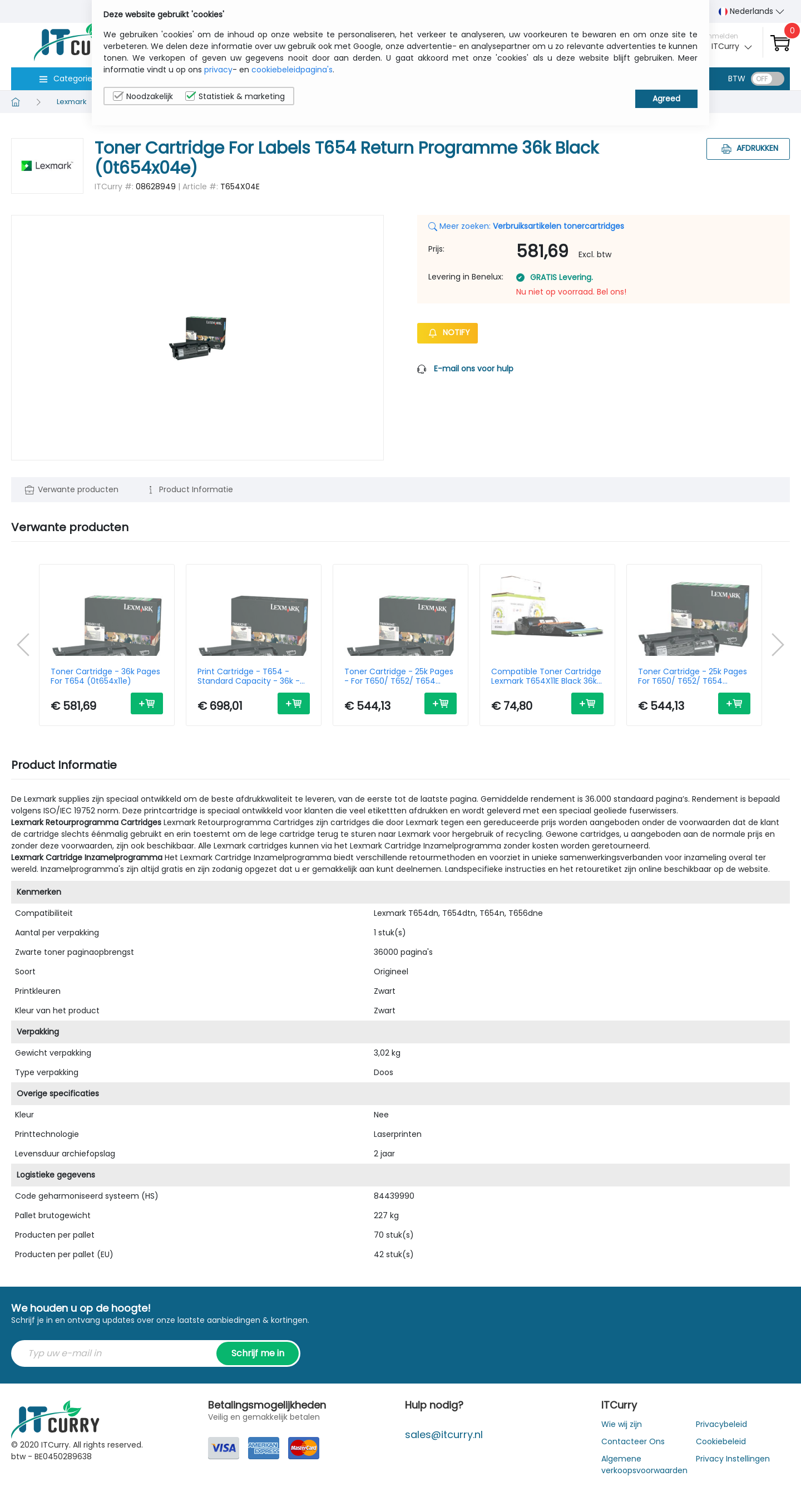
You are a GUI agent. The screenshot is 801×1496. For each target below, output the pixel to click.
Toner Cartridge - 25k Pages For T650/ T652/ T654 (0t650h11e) (692, 676)
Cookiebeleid (721, 1441)
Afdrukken (748, 148)
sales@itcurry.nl (444, 1434)
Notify (447, 332)
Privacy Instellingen (733, 1458)
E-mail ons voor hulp (473, 368)
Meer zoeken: (526, 226)
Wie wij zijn (621, 1424)
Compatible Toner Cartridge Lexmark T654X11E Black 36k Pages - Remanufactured (546, 676)
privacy (218, 69)
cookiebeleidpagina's (292, 69)
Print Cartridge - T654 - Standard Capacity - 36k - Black (248, 676)
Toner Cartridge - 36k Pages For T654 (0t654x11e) (105, 676)
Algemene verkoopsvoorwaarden (644, 1464)
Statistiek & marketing (235, 96)
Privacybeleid (721, 1424)
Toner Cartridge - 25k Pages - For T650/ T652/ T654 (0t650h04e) (398, 676)
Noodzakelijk (143, 96)
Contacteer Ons (633, 1441)
